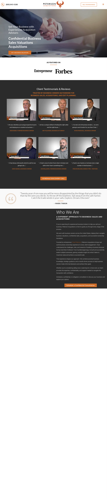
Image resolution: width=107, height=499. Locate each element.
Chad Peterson (76, 242)
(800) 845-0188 (9, 4)
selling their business (82, 309)
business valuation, (73, 326)
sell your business (89, 4)
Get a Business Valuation (21, 52)
